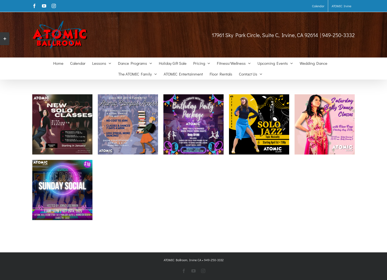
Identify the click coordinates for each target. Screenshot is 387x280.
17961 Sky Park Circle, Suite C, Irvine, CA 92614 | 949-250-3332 (283, 34)
